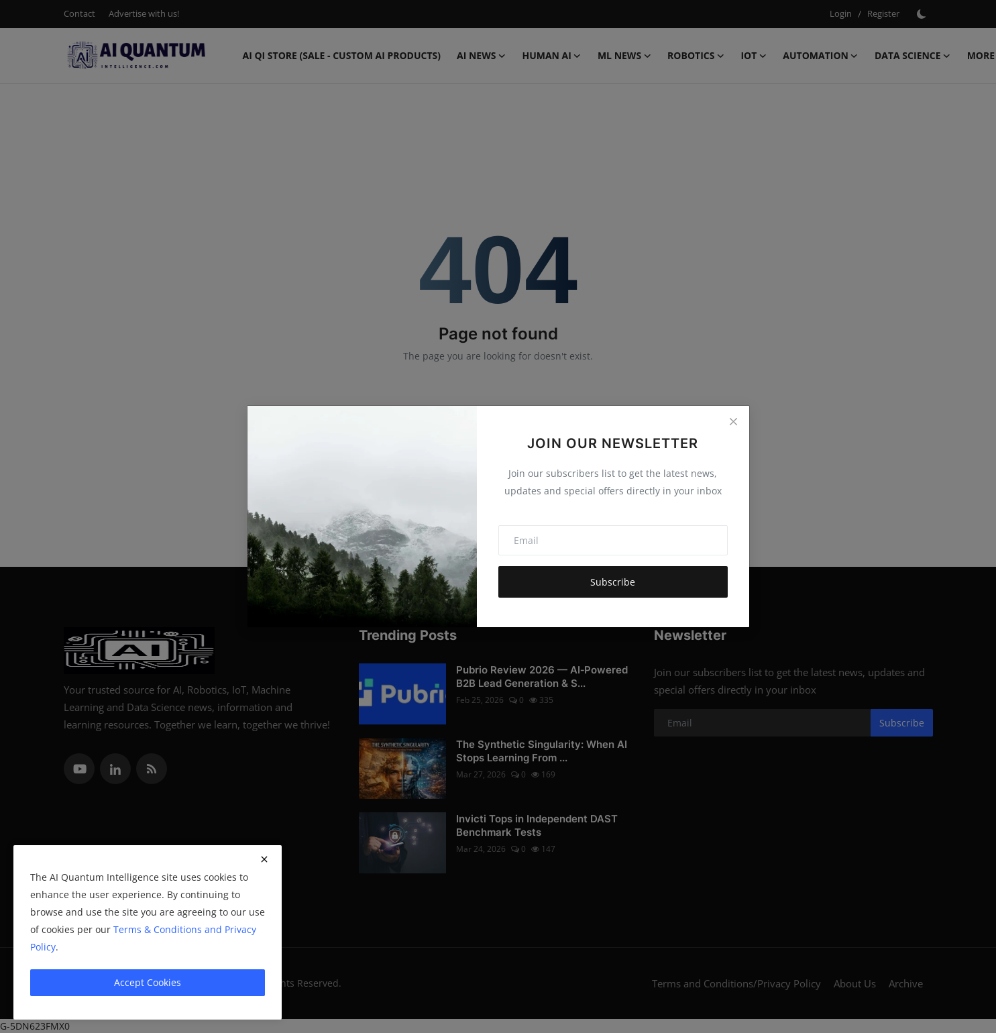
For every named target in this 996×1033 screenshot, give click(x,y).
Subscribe (612, 582)
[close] (264, 859)
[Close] (733, 421)
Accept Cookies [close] (147, 982)
